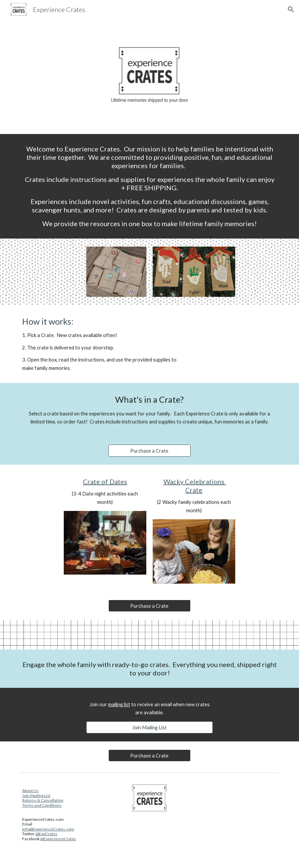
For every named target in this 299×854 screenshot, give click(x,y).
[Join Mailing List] (150, 727)
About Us (30, 790)
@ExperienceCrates (58, 838)
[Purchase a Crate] (149, 450)
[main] (149, 186)
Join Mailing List (36, 795)
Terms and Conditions (42, 805)
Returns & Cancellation (42, 800)
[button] (291, 9)
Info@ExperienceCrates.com (48, 829)
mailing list (119, 704)
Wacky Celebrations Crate (194, 485)
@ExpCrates (46, 833)
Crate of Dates (105, 481)
